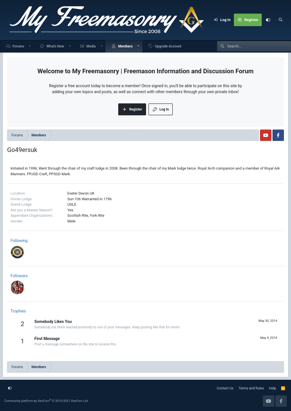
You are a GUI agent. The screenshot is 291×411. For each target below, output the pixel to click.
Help (272, 388)
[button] (30, 46)
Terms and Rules (251, 388)
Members (125, 46)
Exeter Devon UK (80, 193)
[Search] (280, 20)
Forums (18, 46)
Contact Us (225, 388)
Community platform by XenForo (46, 401)
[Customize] (268, 20)
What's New (55, 46)
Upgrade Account (168, 46)
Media (91, 46)
